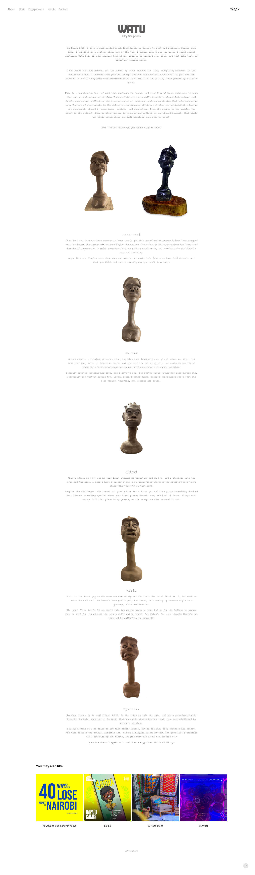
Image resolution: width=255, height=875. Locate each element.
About (11, 9)
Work (21, 9)
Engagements (36, 9)
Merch (51, 9)
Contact (63, 9)
